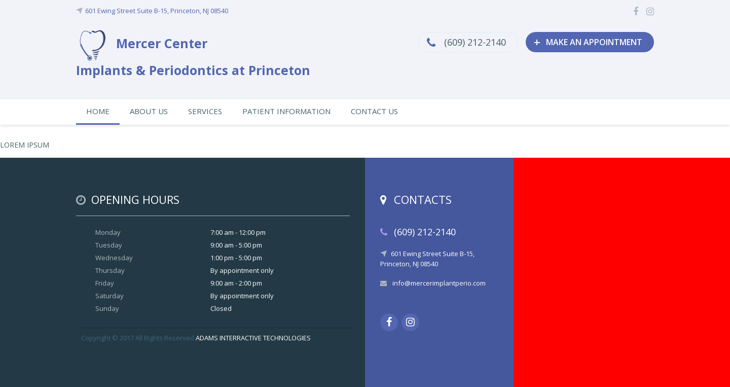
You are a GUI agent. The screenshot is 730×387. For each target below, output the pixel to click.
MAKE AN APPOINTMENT (588, 41)
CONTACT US (374, 111)
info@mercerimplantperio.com (439, 283)
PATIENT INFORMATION (286, 111)
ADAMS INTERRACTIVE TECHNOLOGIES (253, 337)
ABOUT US (149, 111)
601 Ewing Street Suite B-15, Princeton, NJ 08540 (156, 10)
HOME (98, 111)
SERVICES (205, 111)
